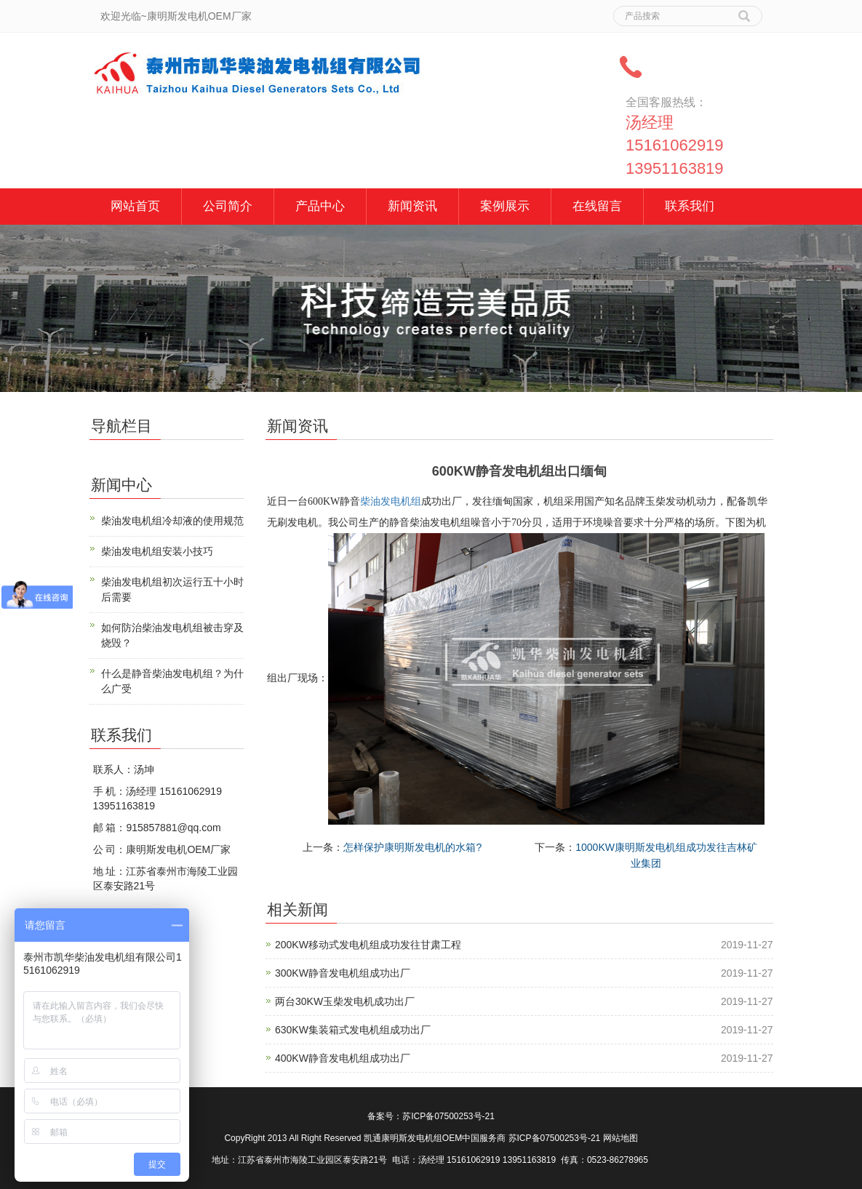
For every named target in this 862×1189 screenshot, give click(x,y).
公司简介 (227, 206)
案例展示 (505, 206)
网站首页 (135, 206)
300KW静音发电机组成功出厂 (342, 973)
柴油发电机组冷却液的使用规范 (172, 521)
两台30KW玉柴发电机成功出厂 (345, 1001)
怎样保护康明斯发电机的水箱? (412, 847)
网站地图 (620, 1138)
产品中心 (320, 206)
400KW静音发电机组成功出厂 (342, 1058)
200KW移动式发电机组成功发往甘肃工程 (368, 944)
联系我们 (689, 206)
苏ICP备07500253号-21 (448, 1116)
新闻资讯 (412, 206)
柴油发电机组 (390, 501)
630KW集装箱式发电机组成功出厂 (353, 1030)
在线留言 (597, 206)
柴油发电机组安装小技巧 (157, 551)
